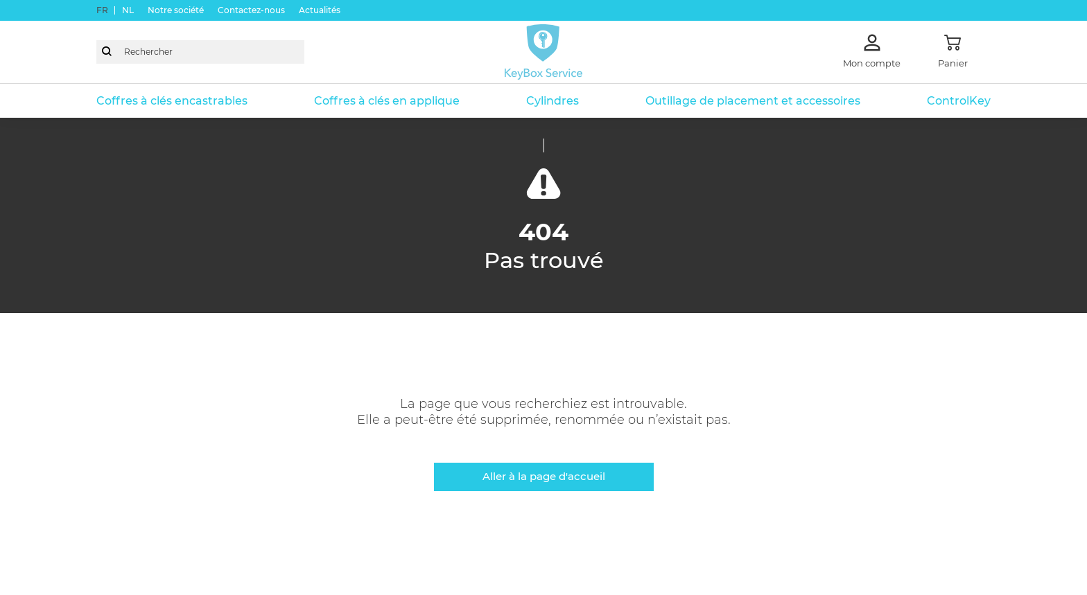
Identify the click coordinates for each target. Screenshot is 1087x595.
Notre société (176, 10)
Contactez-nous (251, 10)
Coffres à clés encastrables (171, 100)
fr (102, 10)
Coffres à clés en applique (387, 100)
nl (128, 10)
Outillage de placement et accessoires (752, 100)
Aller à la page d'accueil (543, 476)
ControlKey (959, 100)
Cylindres (552, 100)
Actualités (319, 10)
